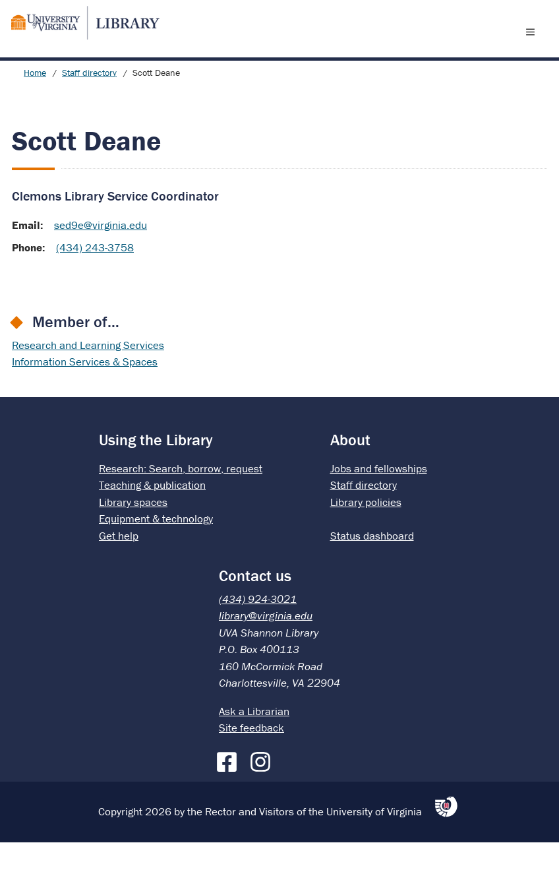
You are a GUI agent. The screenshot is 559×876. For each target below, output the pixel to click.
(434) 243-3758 (95, 281)
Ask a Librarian (254, 744)
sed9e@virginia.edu (100, 258)
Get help (118, 569)
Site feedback (251, 761)
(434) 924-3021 (258, 632)
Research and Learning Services (88, 378)
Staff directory (89, 106)
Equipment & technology (156, 552)
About (350, 473)
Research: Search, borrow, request (180, 502)
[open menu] (533, 48)
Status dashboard (372, 569)
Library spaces (133, 535)
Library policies (365, 535)
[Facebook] (230, 793)
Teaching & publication (152, 518)
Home (35, 106)
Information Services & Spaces (85, 395)
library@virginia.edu (265, 649)
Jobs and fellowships (378, 502)
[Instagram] (263, 793)
